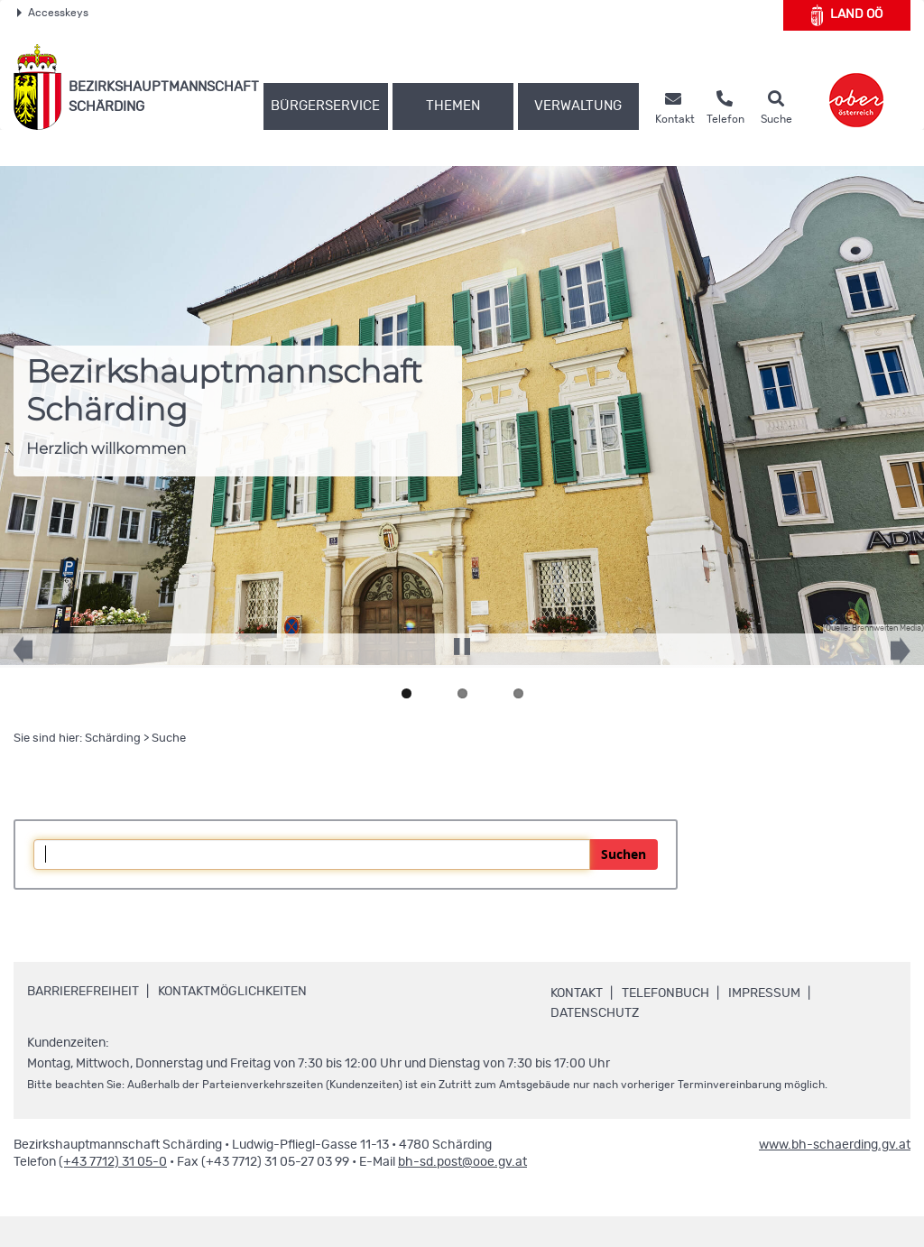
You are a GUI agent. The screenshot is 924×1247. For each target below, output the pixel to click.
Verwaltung (578, 106)
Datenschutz (594, 1013)
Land (846, 15)
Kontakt (576, 993)
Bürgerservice (325, 106)
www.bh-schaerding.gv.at (834, 1145)
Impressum (764, 993)
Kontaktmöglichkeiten (232, 991)
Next (887, 659)
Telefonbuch (665, 993)
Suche (169, 738)
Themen (453, 106)
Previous (36, 658)
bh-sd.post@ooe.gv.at (462, 1162)
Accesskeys (52, 12)
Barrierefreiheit (83, 991)
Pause (462, 639)
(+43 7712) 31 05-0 (113, 1162)
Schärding (113, 738)
